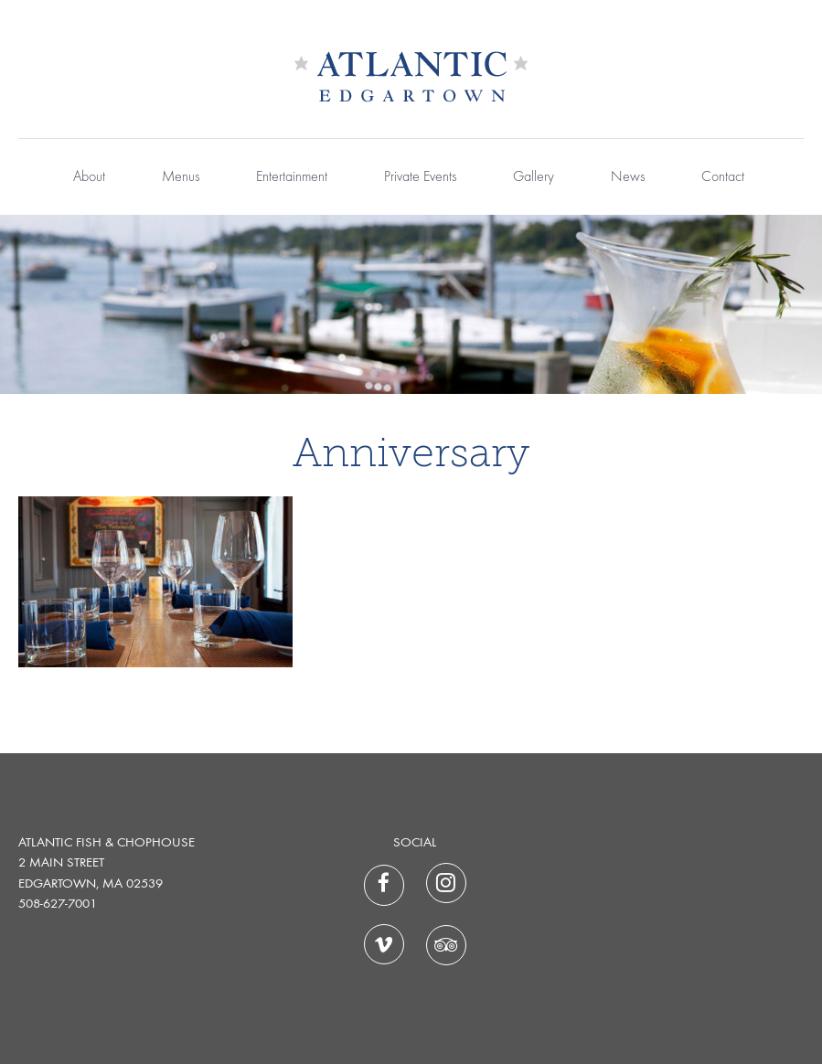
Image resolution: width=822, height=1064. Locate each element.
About (89, 177)
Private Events (420, 177)
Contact (722, 177)
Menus (180, 177)
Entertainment (291, 177)
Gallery (533, 177)
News (628, 177)
